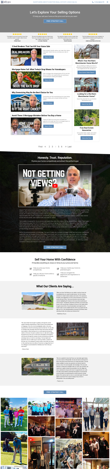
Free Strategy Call (55, 21)
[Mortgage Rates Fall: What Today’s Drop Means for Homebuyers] (26, 80)
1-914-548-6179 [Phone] (98, 2)
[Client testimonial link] (37, 301)
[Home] (5, 2)
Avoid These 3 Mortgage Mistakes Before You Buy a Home (36, 115)
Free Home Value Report (86, 72)
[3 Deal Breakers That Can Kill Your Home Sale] (26, 57)
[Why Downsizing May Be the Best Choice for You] (26, 103)
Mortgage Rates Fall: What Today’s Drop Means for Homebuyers (39, 69)
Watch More (48, 57)
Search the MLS (87, 104)
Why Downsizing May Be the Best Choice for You (32, 92)
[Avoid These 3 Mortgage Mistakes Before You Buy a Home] (26, 126)
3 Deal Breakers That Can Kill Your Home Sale (31, 46)
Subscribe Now (86, 138)
